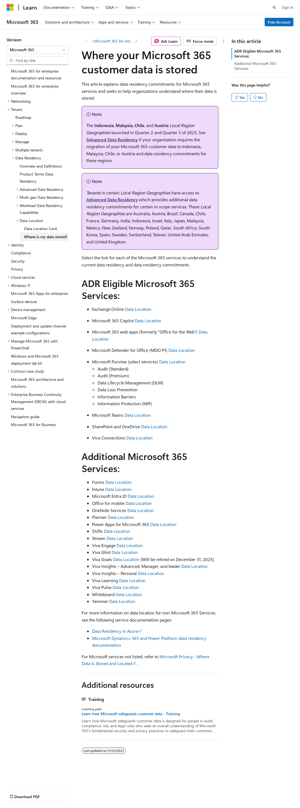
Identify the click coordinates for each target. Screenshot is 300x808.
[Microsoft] (10, 7)
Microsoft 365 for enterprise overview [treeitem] (34, 90)
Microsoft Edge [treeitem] (23, 317)
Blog (74, 791)
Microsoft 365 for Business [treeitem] (33, 424)
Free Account (279, 22)
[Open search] (274, 7)
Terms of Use (147, 791)
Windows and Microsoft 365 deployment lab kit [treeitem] (35, 359)
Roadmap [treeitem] (23, 117)
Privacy (120, 791)
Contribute (98, 791)
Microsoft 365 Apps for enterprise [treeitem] (39, 293)
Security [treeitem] (18, 261)
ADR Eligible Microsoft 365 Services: (257, 53)
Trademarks (174, 791)
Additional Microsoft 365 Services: (255, 66)
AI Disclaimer (17, 791)
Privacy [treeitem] (17, 269)
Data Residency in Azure (115, 631)
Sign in (287, 7)
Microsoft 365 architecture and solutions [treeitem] (37, 383)
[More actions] (223, 41)
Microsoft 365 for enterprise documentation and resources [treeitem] (36, 74)
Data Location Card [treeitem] (40, 228)
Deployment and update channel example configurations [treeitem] (38, 329)
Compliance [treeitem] (21, 252)
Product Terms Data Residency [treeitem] (36, 177)
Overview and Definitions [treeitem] (41, 166)
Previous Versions (49, 791)
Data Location (138, 309)
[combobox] (37, 49)
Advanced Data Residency (112, 139)
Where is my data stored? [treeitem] (45, 236)
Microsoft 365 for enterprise (114, 41)
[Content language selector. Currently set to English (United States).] (32, 778)
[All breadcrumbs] (86, 41)
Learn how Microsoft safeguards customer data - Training (131, 713)
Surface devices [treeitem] (24, 301)
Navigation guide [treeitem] (25, 416)
